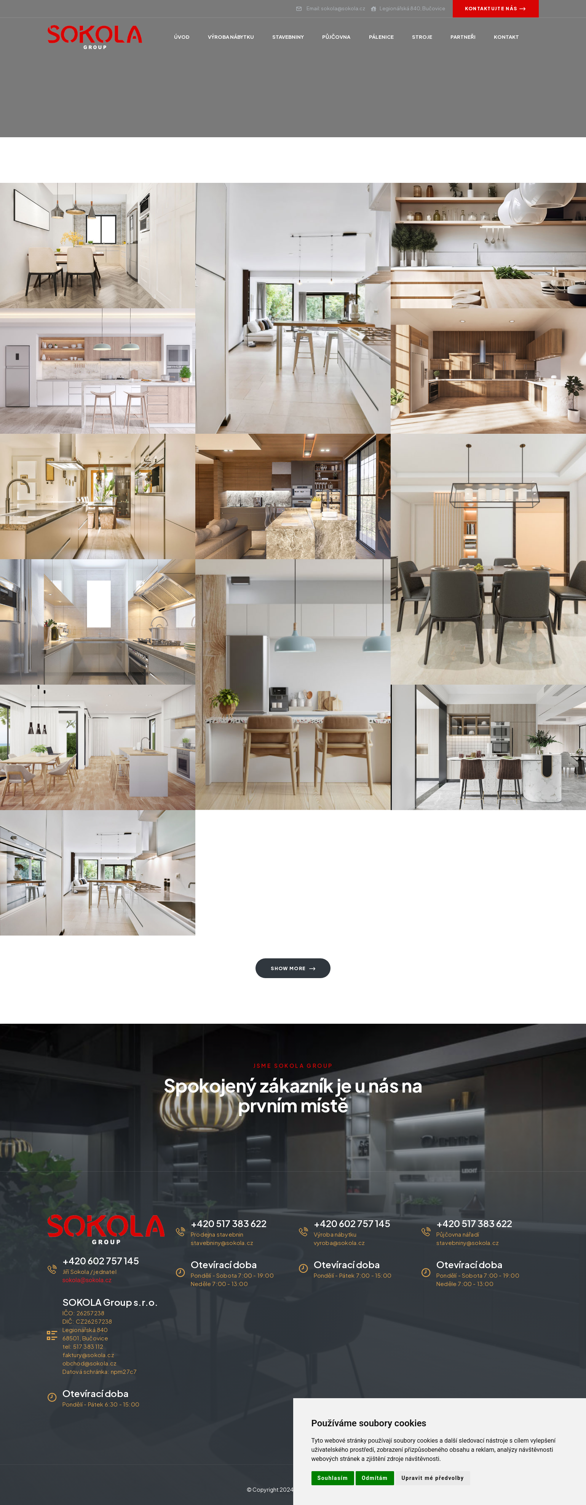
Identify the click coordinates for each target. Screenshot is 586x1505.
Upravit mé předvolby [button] (433, 1478)
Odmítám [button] (375, 1478)
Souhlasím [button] (333, 1478)
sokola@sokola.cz (87, 1280)
